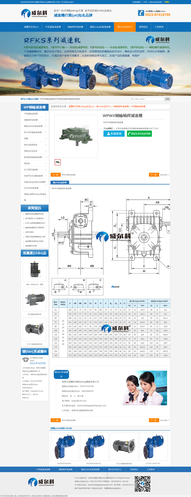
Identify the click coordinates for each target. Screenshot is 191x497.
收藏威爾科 (137, 2)
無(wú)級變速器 (30, 145)
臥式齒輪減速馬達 (34, 314)
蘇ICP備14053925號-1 (83, 488)
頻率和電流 (29, 232)
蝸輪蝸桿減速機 (75, 27)
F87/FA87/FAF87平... (94, 464)
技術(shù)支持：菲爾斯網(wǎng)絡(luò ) (106, 488)
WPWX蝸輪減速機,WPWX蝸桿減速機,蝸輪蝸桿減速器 (60, 99)
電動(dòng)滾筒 (30, 151)
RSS (145, 2)
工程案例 (159, 27)
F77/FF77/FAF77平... (153, 464)
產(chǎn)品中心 (124, 27)
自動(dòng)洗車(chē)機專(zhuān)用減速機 (35, 185)
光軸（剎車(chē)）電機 (34, 284)
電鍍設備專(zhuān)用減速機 (35, 197)
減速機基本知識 (31, 246)
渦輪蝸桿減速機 (31, 120)
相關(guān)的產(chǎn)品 (61, 428)
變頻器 (27, 163)
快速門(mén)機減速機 (33, 176)
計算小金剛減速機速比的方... (36, 223)
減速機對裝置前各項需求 (34, 241)
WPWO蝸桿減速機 (68, 175)
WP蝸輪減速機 (138, 106)
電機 (26, 138)
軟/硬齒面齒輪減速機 (33, 157)
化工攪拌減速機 (31, 169)
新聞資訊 (143, 27)
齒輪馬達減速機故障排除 (34, 214)
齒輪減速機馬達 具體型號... (35, 228)
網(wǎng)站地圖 (156, 2)
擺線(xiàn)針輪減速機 (100, 27)
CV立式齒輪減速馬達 (34, 344)
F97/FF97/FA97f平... (64, 464)
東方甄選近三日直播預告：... (36, 218)
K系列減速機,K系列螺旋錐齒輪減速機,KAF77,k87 (137, 128)
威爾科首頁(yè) (31, 27)
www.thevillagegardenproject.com (100, 485)
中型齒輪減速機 (53, 27)
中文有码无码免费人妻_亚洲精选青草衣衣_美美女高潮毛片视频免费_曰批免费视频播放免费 (33, 496)
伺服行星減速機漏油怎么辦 (35, 237)
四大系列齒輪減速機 (32, 132)
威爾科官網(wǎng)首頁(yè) (81, 106)
